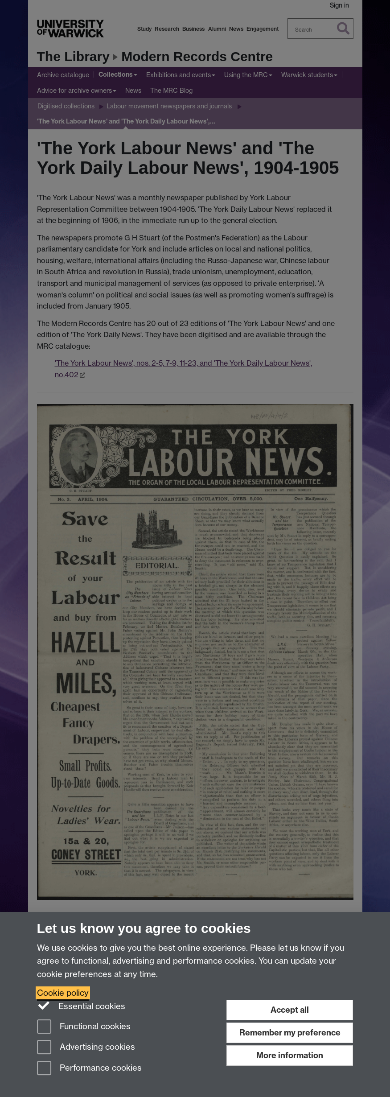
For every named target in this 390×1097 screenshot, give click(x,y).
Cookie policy (63, 993)
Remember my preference (290, 1032)
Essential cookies (81, 1005)
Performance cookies (89, 1068)
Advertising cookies (86, 1047)
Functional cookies (84, 1027)
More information (289, 1055)
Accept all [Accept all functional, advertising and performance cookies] (290, 1010)
